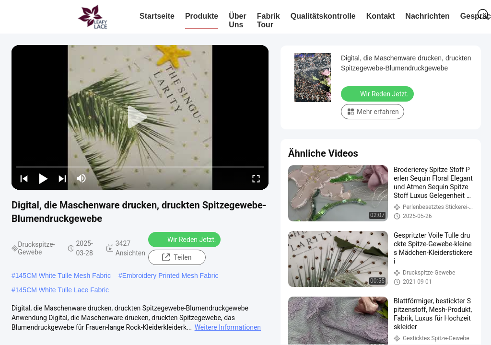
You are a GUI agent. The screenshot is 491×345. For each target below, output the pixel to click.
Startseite (157, 16)
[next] (62, 178)
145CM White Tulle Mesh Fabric (63, 275)
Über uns (237, 20)
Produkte (201, 16)
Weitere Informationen (228, 327)
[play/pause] (43, 178)
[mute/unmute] (81, 178)
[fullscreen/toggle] (256, 178)
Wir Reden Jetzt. (185, 239)
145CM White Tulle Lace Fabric (62, 290)
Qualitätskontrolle (323, 16)
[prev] (24, 178)
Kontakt (380, 16)
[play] (140, 117)
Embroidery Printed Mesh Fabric (170, 275)
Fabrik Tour (268, 20)
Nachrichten (427, 16)
